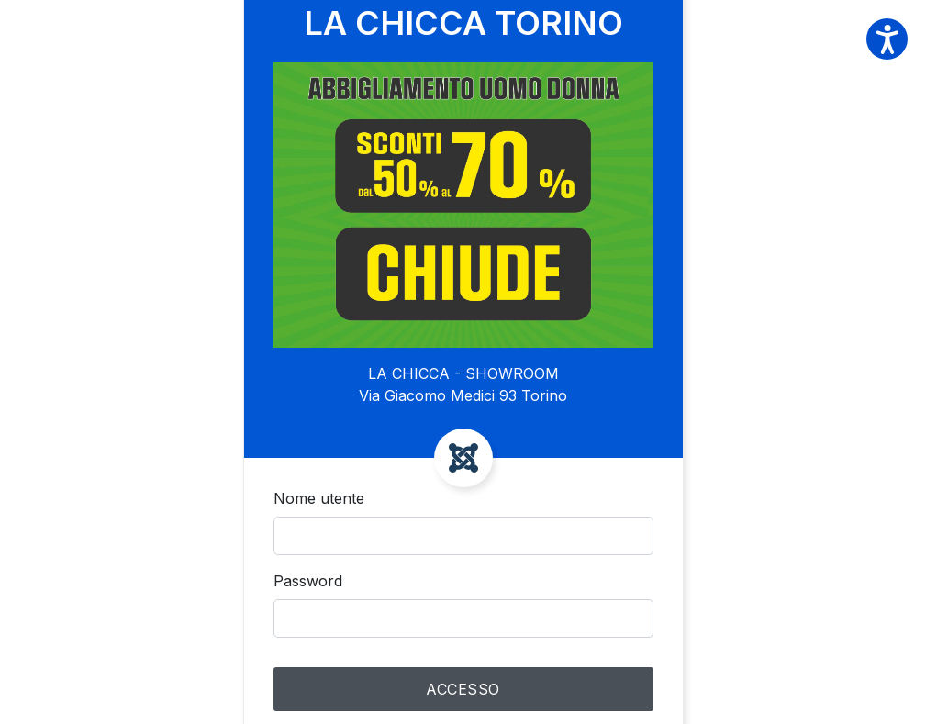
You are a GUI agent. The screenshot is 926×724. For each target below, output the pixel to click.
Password (307, 581)
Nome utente (318, 498)
